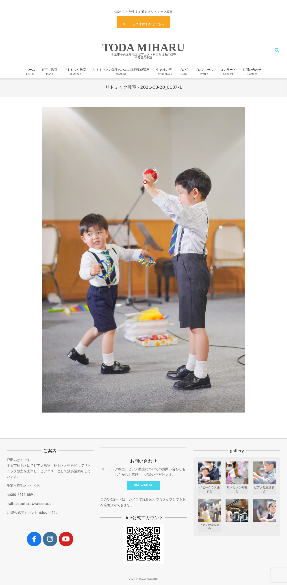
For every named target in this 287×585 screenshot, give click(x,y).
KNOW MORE (143, 485)
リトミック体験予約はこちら (143, 24)
